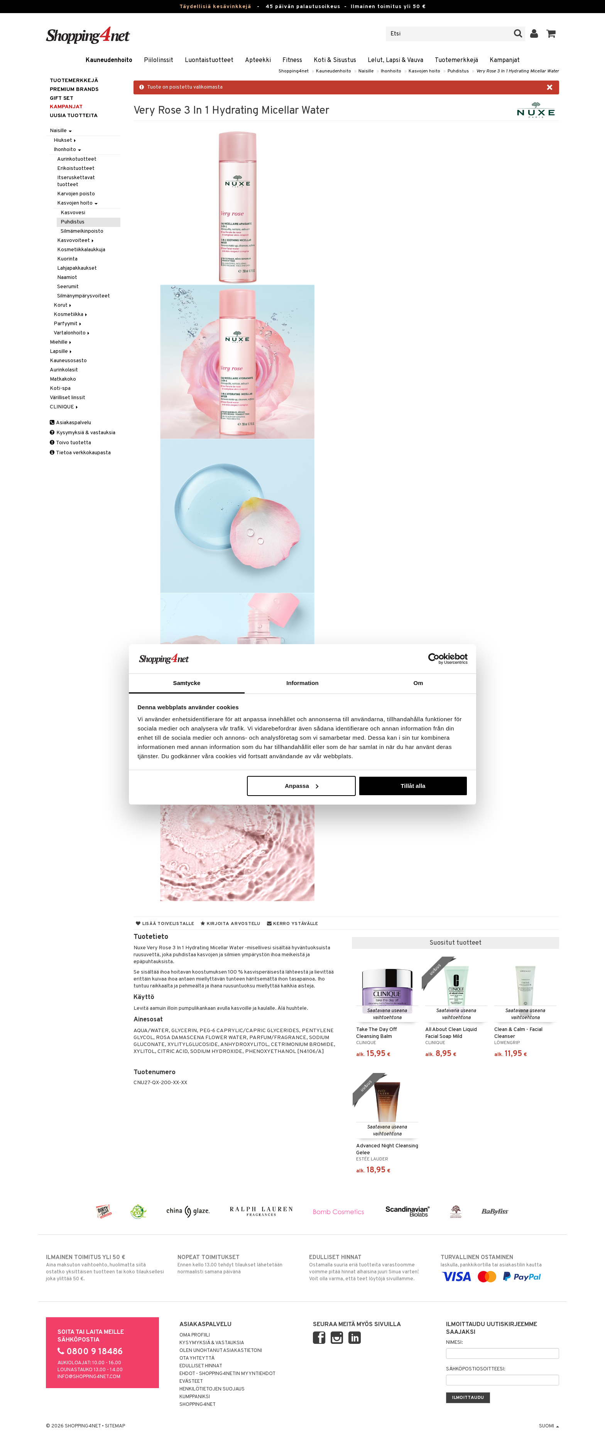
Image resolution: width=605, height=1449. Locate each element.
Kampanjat (505, 60)
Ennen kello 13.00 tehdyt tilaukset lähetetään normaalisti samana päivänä (236, 1264)
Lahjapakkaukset (77, 268)
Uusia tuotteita (74, 115)
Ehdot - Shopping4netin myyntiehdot (227, 1374)
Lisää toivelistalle (165, 924)
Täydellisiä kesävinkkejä (215, 6)
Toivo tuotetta (70, 443)
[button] (551, 34)
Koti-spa (60, 388)
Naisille (365, 71)
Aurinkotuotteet (76, 159)
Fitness (292, 60)
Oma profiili (194, 1335)
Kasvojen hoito (424, 71)
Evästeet (191, 1381)
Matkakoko (63, 379)
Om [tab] (418, 683)
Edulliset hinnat (200, 1366)
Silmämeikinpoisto (82, 231)
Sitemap (115, 1426)
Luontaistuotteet (209, 60)
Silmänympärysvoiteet (83, 296)
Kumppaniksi (194, 1397)
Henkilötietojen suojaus (212, 1389)
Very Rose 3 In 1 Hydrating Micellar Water (517, 71)
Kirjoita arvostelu (230, 924)
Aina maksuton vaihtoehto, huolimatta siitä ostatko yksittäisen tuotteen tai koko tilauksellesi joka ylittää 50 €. (105, 1268)
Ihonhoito (391, 71)
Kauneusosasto (68, 361)
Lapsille (61, 351)
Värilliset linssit (67, 398)
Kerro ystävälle (292, 924)
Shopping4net (294, 71)
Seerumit (68, 287)
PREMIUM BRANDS (74, 89)
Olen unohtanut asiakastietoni (220, 1351)
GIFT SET (61, 98)
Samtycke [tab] (187, 683)
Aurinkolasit (64, 370)
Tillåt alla (413, 785)
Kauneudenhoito (109, 60)
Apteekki (258, 60)
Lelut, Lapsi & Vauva (395, 60)
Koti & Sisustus (335, 60)
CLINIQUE (64, 407)
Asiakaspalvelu (70, 423)
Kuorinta (67, 259)
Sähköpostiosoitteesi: (475, 1369)
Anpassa (301, 785)
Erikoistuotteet (76, 168)
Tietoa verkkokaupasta (80, 453)
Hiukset (65, 140)
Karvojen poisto (76, 194)
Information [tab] (302, 683)
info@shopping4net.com (88, 1377)
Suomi (549, 1426)
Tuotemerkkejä (456, 60)
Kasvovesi (73, 213)
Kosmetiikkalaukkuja (81, 250)
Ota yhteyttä (197, 1358)
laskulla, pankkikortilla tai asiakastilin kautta (500, 1267)
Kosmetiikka (71, 314)
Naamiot (67, 277)
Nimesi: (454, 1343)
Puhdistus (458, 71)
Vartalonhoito (72, 333)
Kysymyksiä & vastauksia (82, 433)
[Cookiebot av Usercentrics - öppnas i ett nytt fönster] (434, 659)
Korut (63, 305)
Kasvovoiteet (76, 240)
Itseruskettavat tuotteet (76, 181)
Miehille (61, 342)
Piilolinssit (158, 60)
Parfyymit (68, 324)
